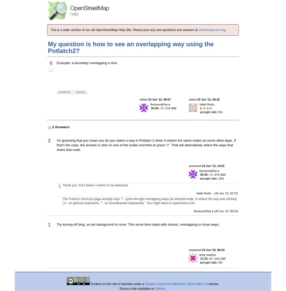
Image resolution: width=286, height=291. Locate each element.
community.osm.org (212, 30)
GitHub (160, 288)
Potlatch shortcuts (81, 199)
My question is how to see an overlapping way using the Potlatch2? (131, 47)
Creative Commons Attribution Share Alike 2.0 (176, 284)
